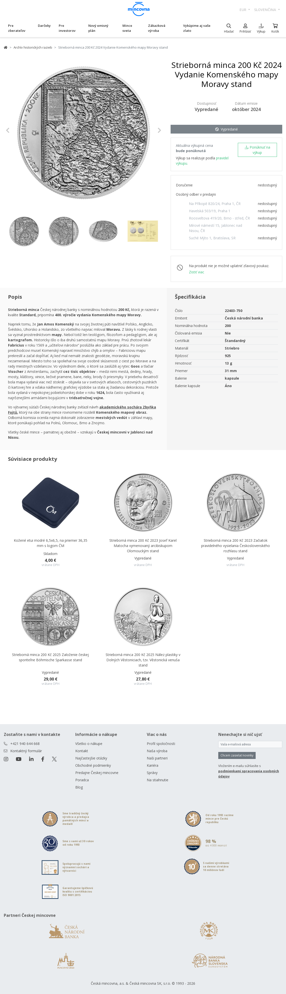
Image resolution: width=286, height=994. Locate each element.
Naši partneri (157, 758)
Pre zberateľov (16, 28)
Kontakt (81, 750)
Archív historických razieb (33, 47)
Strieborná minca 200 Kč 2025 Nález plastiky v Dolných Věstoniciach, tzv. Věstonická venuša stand (143, 660)
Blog (79, 787)
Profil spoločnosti (161, 743)
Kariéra (152, 765)
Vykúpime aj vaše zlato (196, 28)
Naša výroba (157, 750)
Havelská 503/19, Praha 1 (209, 210)
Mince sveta (127, 28)
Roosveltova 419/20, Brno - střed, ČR (219, 218)
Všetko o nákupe (88, 743)
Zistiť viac (196, 272)
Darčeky (44, 25)
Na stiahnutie (157, 780)
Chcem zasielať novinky (237, 755)
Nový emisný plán (98, 28)
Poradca (82, 780)
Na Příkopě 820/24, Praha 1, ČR (215, 203)
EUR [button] (243, 9)
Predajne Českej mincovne (96, 772)
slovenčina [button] (265, 9)
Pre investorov (67, 28)
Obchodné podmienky (93, 765)
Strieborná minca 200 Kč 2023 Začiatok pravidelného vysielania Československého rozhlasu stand (235, 545)
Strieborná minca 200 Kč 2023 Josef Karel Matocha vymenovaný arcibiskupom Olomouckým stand (143, 545)
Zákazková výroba (156, 28)
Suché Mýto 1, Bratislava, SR (212, 238)
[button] (17, 130)
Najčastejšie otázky (91, 758)
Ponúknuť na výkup (257, 150)
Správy (152, 772)
